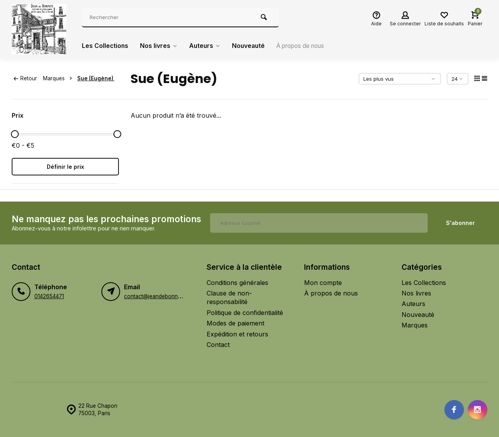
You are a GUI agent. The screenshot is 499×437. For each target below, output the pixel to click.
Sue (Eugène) (96, 78)
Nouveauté (251, 46)
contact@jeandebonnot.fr (156, 296)
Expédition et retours (237, 334)
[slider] (15, 134)
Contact (218, 345)
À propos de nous (307, 46)
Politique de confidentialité (245, 313)
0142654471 (49, 296)
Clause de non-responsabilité (229, 297)
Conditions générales (237, 283)
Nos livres (160, 46)
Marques (59, 78)
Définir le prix (65, 166)
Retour (25, 78)
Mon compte (323, 283)
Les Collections (105, 46)
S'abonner (460, 222)
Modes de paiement (235, 323)
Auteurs (206, 46)
